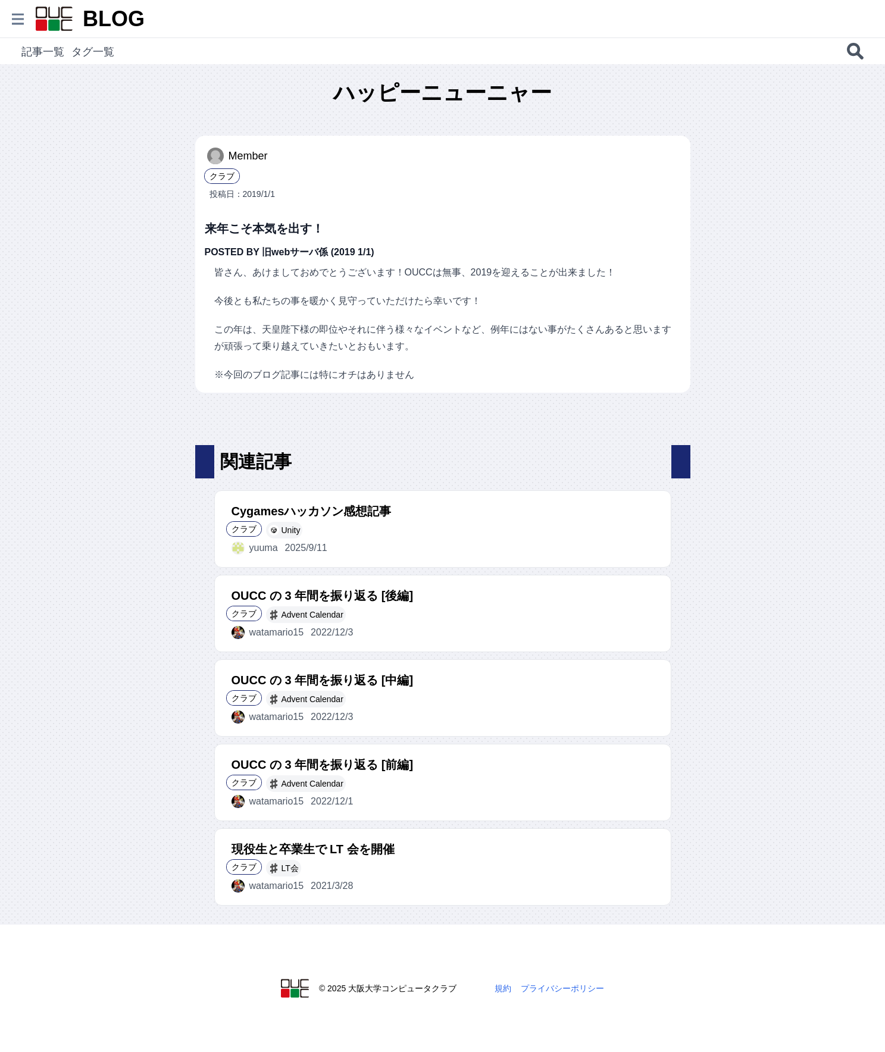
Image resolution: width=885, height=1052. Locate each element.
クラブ (221, 176)
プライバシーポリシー (562, 988)
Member (237, 156)
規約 (503, 988)
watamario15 (268, 632)
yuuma (255, 548)
